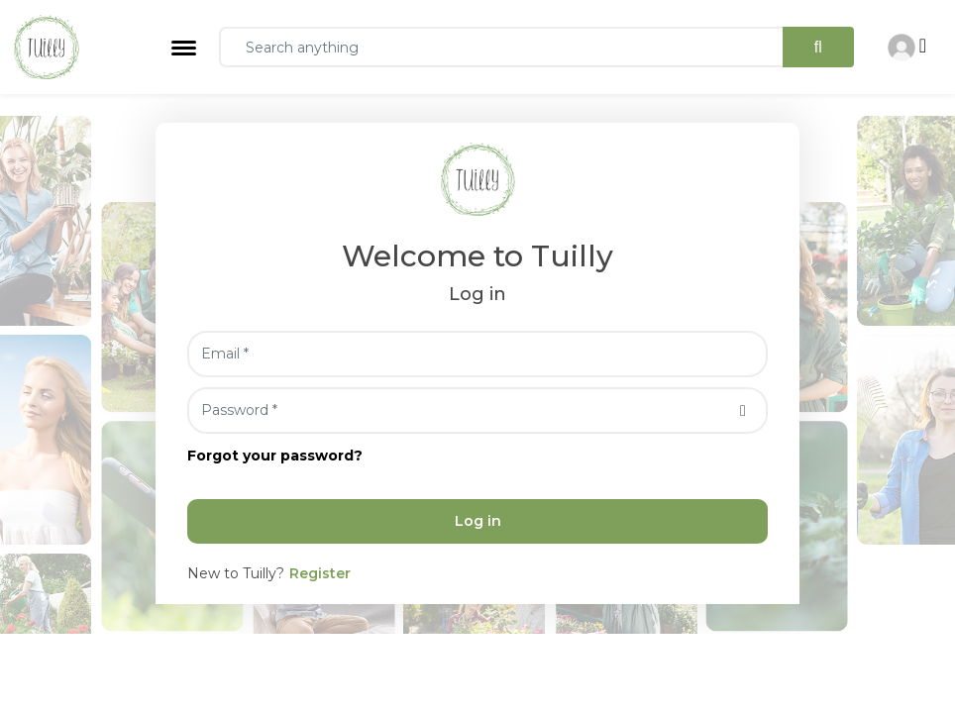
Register (320, 573)
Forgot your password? (275, 455)
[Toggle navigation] (183, 48)
